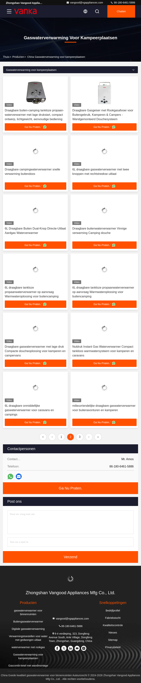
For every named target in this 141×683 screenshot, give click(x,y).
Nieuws (113, 632)
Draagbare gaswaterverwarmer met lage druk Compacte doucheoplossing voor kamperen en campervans (35, 351)
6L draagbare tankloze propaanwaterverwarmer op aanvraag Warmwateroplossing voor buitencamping (32, 292)
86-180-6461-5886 (122, 2)
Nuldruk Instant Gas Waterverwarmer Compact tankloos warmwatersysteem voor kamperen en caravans (103, 351)
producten (18, 56)
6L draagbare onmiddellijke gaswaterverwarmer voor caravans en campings (29, 410)
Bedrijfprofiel (113, 610)
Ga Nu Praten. (70, 488)
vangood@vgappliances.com (84, 2)
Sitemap (113, 639)
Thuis (6, 56)
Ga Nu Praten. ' (35, 127)
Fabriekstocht (112, 617)
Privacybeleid (112, 647)
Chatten (121, 11)
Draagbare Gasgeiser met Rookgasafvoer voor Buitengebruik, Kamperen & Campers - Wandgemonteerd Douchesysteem (102, 115)
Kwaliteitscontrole (113, 625)
